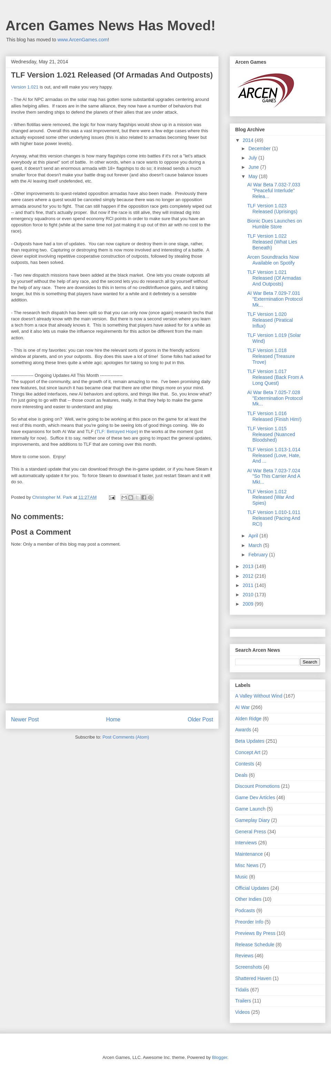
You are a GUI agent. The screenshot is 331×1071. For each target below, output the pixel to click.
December (260, 148)
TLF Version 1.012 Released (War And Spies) (270, 497)
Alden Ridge (248, 718)
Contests (244, 763)
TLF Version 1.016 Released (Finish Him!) (274, 416)
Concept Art (247, 752)
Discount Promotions (257, 786)
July (253, 158)
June (254, 167)
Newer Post (25, 719)
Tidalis (242, 989)
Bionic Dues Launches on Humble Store (274, 223)
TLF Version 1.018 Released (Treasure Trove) (271, 356)
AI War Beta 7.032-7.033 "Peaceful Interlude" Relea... (273, 190)
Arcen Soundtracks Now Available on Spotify (273, 260)
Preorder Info (249, 922)
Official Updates (252, 888)
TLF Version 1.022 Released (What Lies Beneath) (272, 241)
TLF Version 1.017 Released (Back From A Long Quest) (275, 377)
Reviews (244, 955)
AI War (242, 707)
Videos (242, 1012)
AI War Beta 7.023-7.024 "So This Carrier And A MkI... (273, 476)
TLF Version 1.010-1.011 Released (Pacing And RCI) (273, 518)
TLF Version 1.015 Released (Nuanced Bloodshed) (271, 434)
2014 (249, 140)
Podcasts (245, 910)
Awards (243, 729)
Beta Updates (249, 741)
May (253, 176)
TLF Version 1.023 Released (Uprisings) (272, 208)
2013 (249, 566)
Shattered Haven (253, 978)
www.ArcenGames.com (83, 39)
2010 (249, 594)
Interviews (246, 842)
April (253, 535)
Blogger (219, 1057)
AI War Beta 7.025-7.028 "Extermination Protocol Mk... (275, 398)
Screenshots (248, 967)
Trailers (243, 1000)
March (255, 545)
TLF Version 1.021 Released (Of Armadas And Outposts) (274, 278)
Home (113, 719)
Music (241, 876)
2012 (249, 576)
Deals (241, 775)
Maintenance (249, 854)
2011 (249, 585)
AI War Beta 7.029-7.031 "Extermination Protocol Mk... (275, 299)
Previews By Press (255, 933)
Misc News (247, 865)
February (258, 554)
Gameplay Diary (252, 820)
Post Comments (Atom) (125, 737)
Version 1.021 (25, 87)
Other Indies (248, 899)
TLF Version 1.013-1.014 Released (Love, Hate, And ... (273, 455)
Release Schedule (254, 944)
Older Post (200, 719)
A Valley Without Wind (258, 696)
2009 (249, 604)
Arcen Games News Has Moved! (110, 25)
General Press (250, 831)
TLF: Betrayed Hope (116, 431)
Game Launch (250, 809)
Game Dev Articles (255, 797)
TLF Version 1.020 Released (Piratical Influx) (270, 320)
